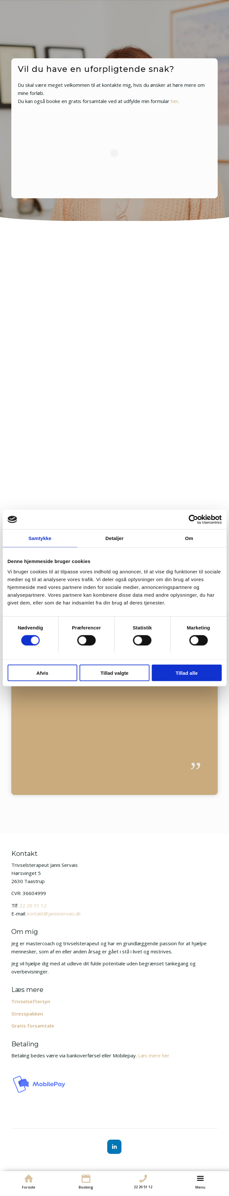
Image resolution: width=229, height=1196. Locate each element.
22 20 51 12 (33, 905)
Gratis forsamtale (32, 1025)
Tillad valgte (114, 672)
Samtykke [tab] (40, 538)
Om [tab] (189, 538)
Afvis (42, 672)
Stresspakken (27, 1013)
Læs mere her (153, 1055)
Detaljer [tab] (115, 538)
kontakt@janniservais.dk (54, 913)
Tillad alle (187, 672)
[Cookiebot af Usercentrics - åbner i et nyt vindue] (193, 519)
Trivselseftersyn (30, 1001)
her (174, 101)
